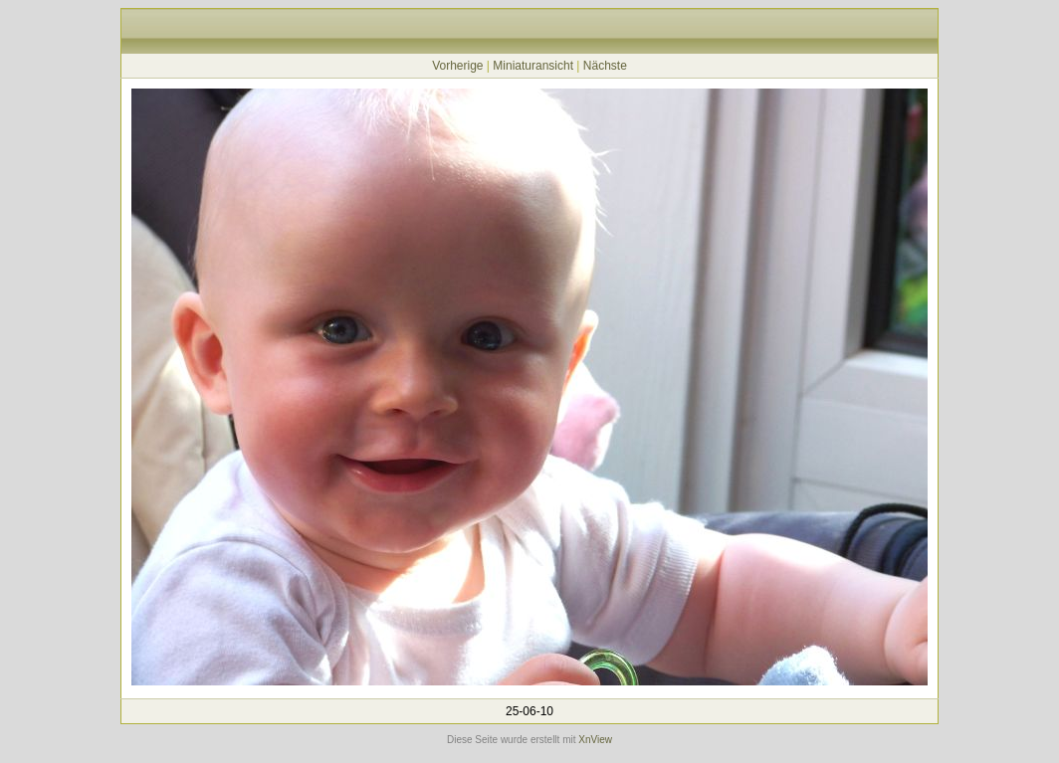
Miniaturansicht (533, 66)
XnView (595, 739)
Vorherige (457, 66)
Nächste (605, 66)
